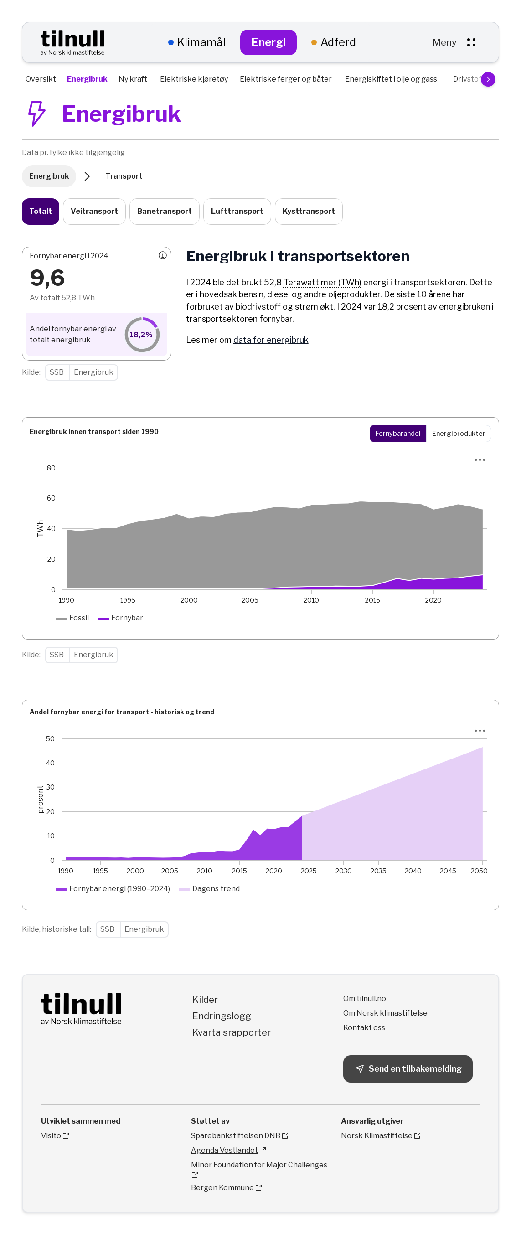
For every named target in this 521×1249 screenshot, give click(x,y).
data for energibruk (271, 340)
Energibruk (49, 176)
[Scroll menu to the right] (488, 79)
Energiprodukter (458, 433)
